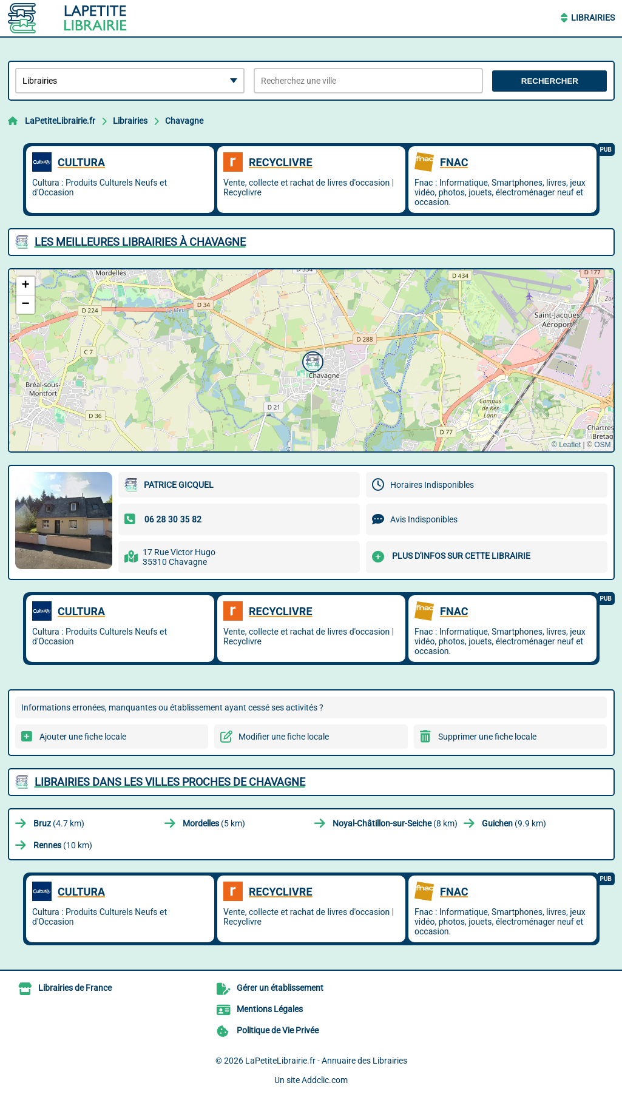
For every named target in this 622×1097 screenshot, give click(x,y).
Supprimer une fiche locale (487, 736)
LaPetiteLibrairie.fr (60, 121)
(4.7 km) (58, 823)
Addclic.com (325, 1080)
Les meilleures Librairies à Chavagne (140, 241)
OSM (602, 444)
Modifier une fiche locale (283, 736)
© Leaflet (566, 444)
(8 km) (395, 823)
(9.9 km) (514, 823)
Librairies (593, 17)
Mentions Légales (270, 1009)
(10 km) (62, 845)
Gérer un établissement (280, 988)
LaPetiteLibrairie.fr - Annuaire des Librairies (326, 1060)
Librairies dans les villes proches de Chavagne (170, 781)
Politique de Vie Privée (278, 1030)
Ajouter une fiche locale (82, 736)
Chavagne (184, 121)
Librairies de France (75, 988)
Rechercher (549, 81)
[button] (311, 360)
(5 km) (214, 823)
